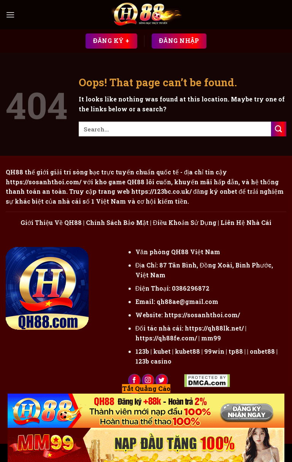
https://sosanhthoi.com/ (202, 315)
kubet (162, 351)
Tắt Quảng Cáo (146, 388)
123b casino (153, 361)
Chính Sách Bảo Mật (117, 222)
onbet (228, 191)
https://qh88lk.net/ (214, 328)
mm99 (211, 338)
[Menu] (10, 14)
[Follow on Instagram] (148, 380)
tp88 (236, 351)
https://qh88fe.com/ (166, 338)
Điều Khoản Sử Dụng (184, 222)
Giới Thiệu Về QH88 (51, 222)
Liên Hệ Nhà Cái (246, 222)
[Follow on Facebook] (134, 380)
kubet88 (187, 351)
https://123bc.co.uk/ (161, 191)
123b (142, 351)
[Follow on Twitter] (162, 380)
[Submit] (278, 129)
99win (214, 351)
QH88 (135, 182)
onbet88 (262, 351)
